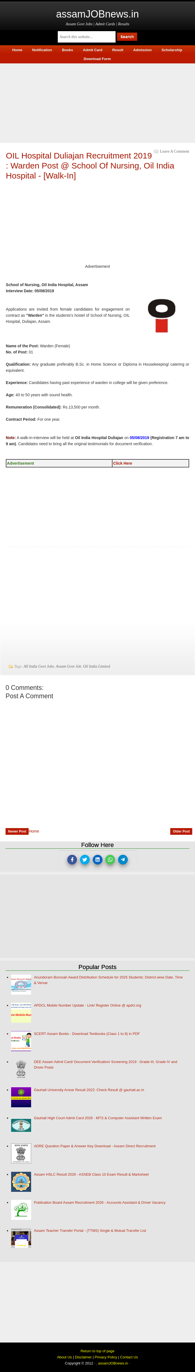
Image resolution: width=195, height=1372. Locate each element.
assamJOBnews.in (97, 14)
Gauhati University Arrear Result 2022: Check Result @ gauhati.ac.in (89, 1090)
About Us (64, 1357)
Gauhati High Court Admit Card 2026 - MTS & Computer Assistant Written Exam (98, 1118)
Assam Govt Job (68, 666)
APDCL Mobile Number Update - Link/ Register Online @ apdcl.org (87, 1005)
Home (34, 831)
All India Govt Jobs (39, 666)
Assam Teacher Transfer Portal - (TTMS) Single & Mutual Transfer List (90, 1231)
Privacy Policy (106, 1357)
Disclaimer (83, 1357)
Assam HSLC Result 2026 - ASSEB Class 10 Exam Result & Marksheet (91, 1174)
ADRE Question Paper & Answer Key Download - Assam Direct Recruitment (95, 1146)
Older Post (181, 831)
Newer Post (17, 831)
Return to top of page (97, 1351)
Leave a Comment (174, 151)
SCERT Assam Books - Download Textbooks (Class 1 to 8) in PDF (87, 1034)
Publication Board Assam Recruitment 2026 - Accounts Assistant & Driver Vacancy (100, 1202)
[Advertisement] (97, 102)
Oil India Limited (96, 666)
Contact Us (129, 1357)
